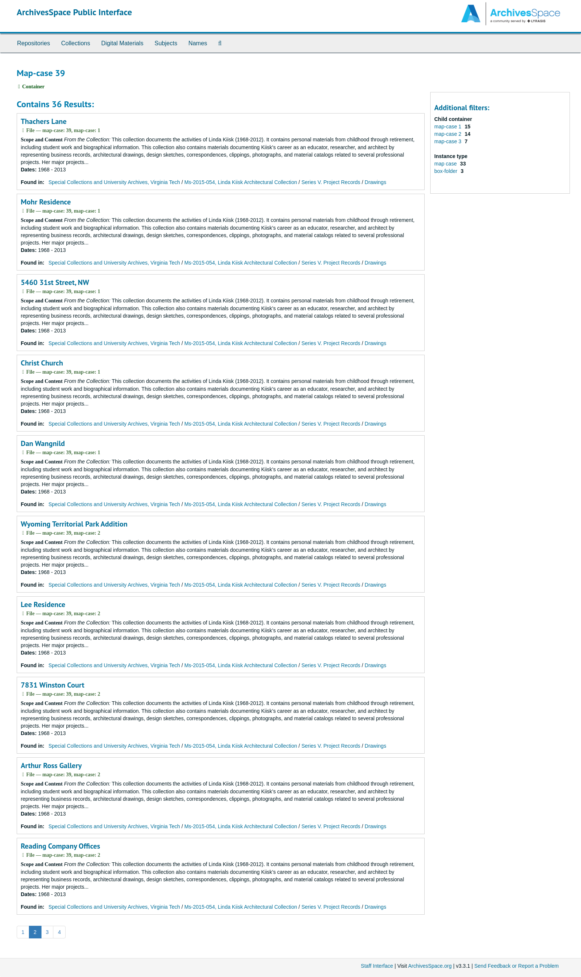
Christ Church (42, 363)
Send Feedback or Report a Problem (516, 966)
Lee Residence (43, 604)
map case (446, 164)
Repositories (33, 43)
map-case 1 (448, 126)
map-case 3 (448, 141)
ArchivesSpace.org (430, 966)
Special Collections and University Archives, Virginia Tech (114, 182)
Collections (75, 43)
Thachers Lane (44, 121)
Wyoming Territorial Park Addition (74, 524)
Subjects (166, 43)
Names (197, 43)
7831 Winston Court (52, 685)
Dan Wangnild (43, 443)
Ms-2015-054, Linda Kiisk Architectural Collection (240, 182)
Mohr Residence (46, 202)
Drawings (375, 182)
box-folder (446, 171)
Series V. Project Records (330, 182)
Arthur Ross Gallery (51, 765)
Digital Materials (122, 43)
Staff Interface (377, 966)
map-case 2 (448, 134)
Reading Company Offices (60, 846)
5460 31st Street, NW (55, 282)
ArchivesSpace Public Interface (74, 12)
